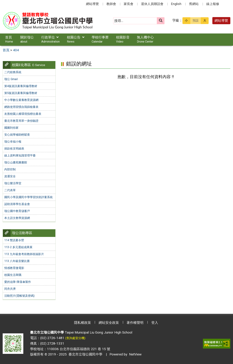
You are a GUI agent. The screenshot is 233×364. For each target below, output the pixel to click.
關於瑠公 (27, 39)
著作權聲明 (135, 323)
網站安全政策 (109, 323)
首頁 (9, 39)
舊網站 (194, 4)
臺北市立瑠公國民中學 (84, 354)
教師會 (111, 4)
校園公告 (75, 39)
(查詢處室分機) (75, 338)
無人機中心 (145, 39)
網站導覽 (92, 4)
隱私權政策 (82, 323)
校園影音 (123, 39)
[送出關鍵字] (160, 20)
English (176, 4)
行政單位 (50, 39)
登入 (154, 323)
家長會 (128, 4)
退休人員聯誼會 (152, 4)
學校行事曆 (100, 39)
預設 (196, 20)
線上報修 (212, 4)
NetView (135, 354)
